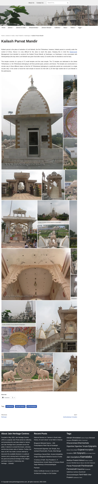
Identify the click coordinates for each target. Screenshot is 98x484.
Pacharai (36, 467)
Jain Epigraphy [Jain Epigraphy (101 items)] (79, 453)
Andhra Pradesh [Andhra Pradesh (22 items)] (85, 437)
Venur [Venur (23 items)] (80, 477)
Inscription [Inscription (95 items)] (89, 450)
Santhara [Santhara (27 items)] (75, 472)
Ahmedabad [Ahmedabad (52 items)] (76, 438)
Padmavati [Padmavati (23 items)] (92, 463)
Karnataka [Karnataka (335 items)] (86, 456)
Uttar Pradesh (19, 35)
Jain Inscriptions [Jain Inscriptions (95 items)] (73, 457)
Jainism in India (10, 35)
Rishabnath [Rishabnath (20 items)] (87, 469)
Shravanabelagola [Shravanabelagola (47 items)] (73, 475)
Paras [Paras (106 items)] (69, 466)
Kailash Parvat (20, 406)
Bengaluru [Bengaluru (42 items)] (75, 440)
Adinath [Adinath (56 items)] (69, 438)
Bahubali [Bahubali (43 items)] (92, 438)
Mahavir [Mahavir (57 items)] (82, 460)
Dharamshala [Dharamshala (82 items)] (72, 443)
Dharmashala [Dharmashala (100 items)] (83, 443)
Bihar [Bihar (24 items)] (80, 440)
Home (3, 27)
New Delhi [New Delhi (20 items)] (87, 463)
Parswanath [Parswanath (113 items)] (72, 469)
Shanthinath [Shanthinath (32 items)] (82, 472)
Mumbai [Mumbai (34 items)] (74, 463)
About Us (31, 3)
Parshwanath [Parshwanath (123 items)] (87, 466)
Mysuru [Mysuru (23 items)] (82, 463)
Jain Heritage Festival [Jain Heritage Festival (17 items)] (90, 453)
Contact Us (40, 3)
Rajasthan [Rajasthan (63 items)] (81, 469)
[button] (13, 27)
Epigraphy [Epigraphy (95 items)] (92, 446)
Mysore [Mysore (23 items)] (78, 463)
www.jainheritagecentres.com (18, 482)
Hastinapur (27, 35)
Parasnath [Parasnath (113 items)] (76, 466)
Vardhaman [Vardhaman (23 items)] (76, 477)
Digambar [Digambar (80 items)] (70, 446)
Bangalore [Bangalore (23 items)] (69, 440)
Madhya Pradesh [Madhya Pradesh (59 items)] (73, 460)
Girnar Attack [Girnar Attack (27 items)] (73, 450)
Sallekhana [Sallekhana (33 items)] (70, 472)
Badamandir (73, 52)
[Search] (56, 3)
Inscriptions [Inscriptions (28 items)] (70, 453)
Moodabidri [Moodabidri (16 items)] (69, 462)
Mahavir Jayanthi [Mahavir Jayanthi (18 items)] (89, 460)
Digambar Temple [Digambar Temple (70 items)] (81, 446)
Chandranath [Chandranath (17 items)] (85, 440)
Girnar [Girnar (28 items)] (68, 450)
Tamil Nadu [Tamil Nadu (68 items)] (83, 475)
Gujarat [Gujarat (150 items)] (81, 449)
